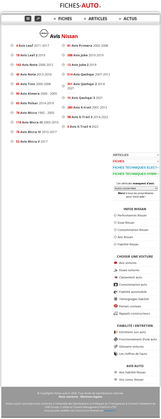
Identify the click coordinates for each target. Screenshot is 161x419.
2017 (31, 141)
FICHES (65, 18)
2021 (85, 98)
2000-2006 (33, 84)
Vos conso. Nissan (131, 379)
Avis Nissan (125, 237)
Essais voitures (129, 270)
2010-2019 (85, 55)
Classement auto (130, 277)
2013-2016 (34, 74)
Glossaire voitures (131, 346)
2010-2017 (36, 132)
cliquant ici (110, 410)
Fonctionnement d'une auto (138, 339)
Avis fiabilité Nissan (132, 372)
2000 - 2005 (36, 93)
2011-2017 (32, 45)
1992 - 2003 (35, 113)
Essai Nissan (126, 222)
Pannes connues (130, 306)
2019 (30, 55)
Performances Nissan (132, 215)
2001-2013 (87, 107)
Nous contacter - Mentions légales (80, 396)
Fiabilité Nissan (128, 244)
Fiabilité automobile (133, 292)
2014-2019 (35, 103)
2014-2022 (87, 117)
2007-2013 (88, 74)
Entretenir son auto (132, 332)
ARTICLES (98, 18)
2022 (82, 126)
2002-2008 (87, 45)
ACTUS (130, 18)
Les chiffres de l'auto (133, 354)
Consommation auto (133, 284)
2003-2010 (37, 122)
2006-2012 (34, 65)
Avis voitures (127, 263)
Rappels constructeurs (134, 313)
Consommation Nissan (133, 230)
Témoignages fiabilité (134, 299)
